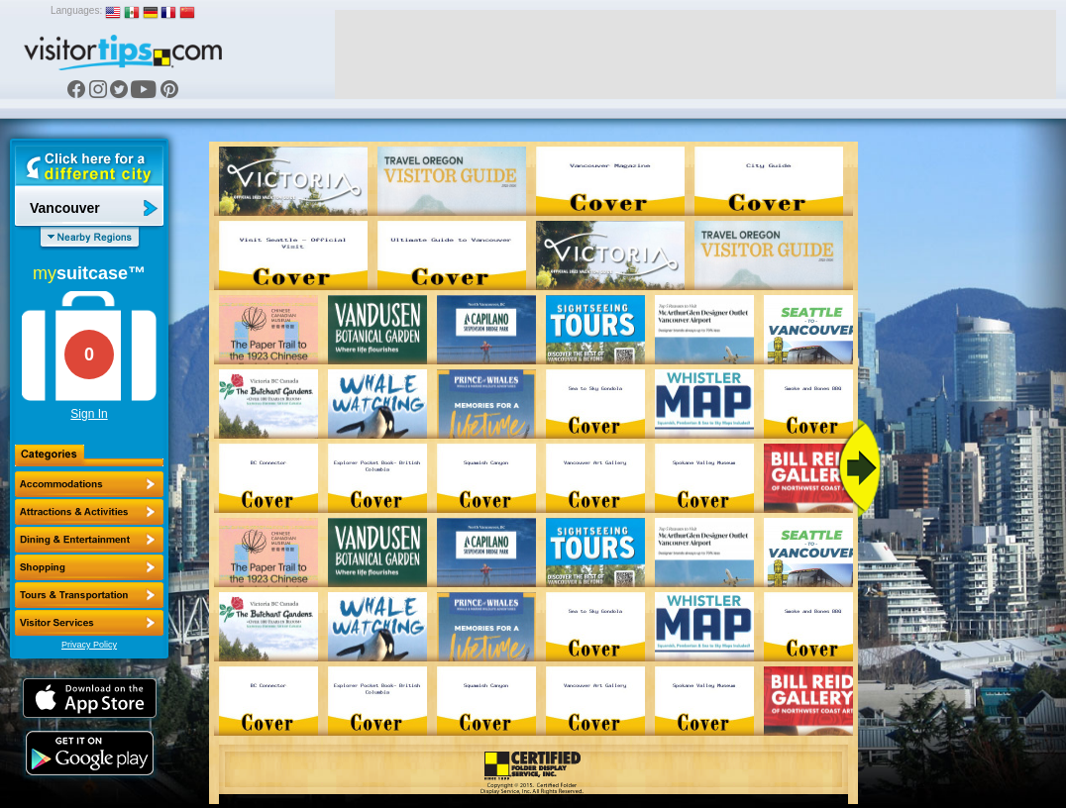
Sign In (88, 414)
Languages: (76, 10)
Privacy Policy (89, 645)
